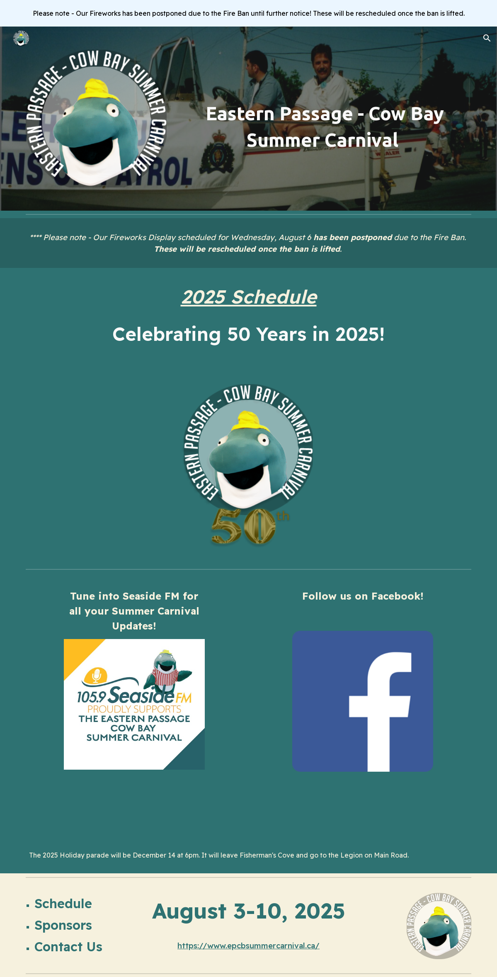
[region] (248, 13)
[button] (487, 38)
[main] (324, 127)
